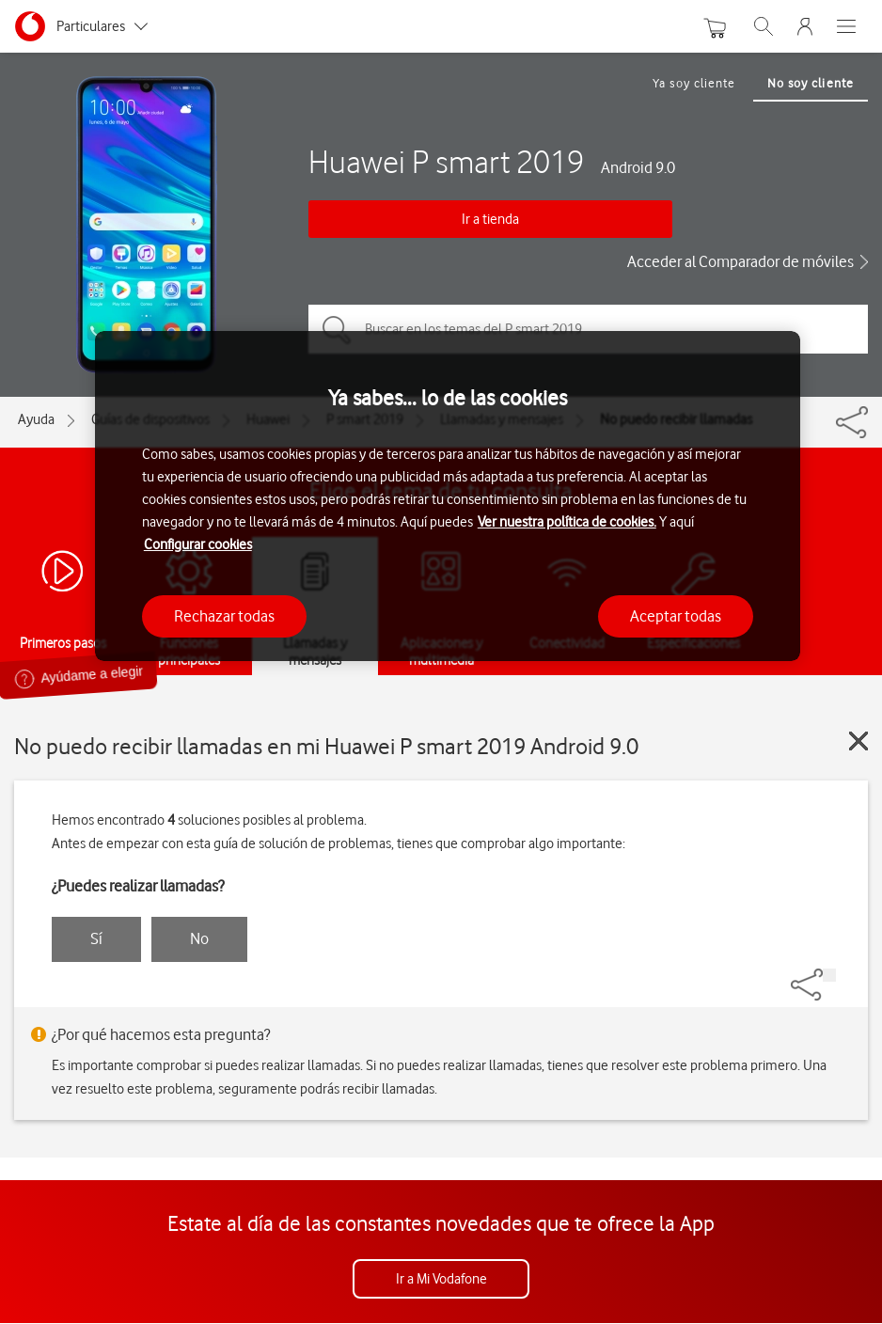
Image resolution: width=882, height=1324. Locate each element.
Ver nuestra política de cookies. (567, 521)
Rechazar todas (224, 616)
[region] (447, 496)
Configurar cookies (198, 544)
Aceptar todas (675, 616)
